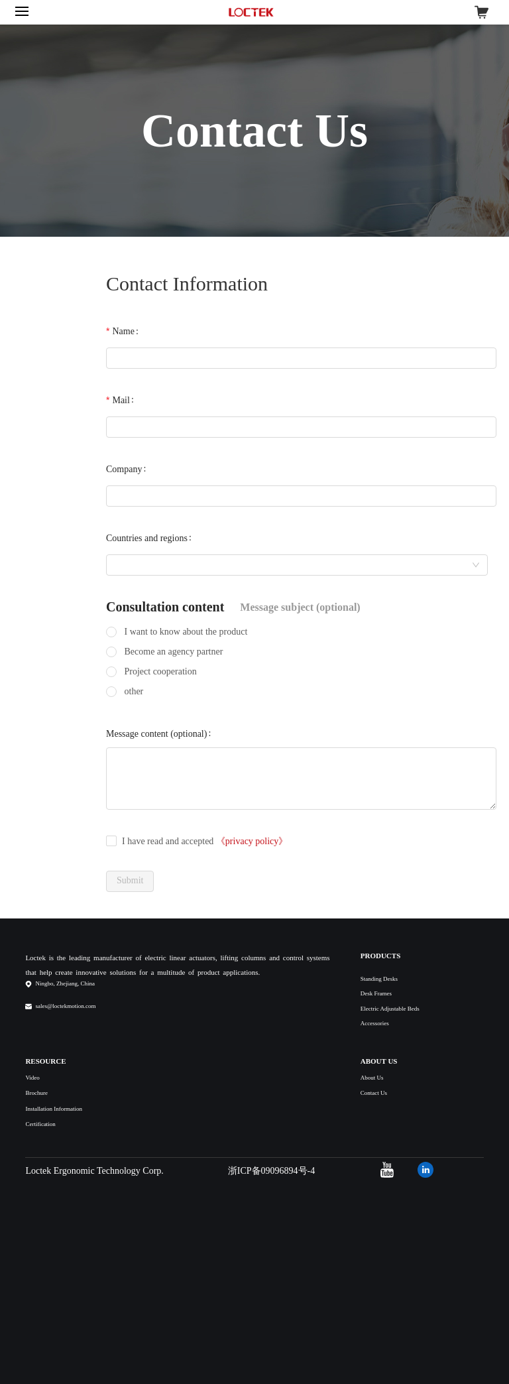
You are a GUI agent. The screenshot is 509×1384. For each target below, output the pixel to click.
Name (123, 331)
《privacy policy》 (252, 841)
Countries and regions (147, 538)
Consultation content (165, 606)
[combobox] (297, 565)
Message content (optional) (156, 734)
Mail (120, 400)
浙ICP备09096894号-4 (271, 1171)
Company (124, 469)
